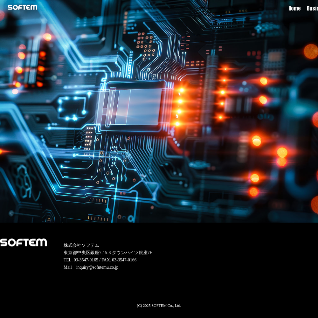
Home (294, 8)
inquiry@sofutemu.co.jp (97, 267)
